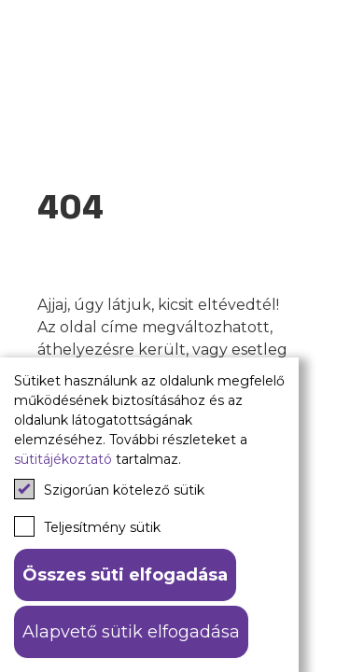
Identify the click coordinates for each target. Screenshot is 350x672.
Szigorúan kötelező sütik (109, 489)
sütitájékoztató (63, 459)
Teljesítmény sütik (87, 526)
